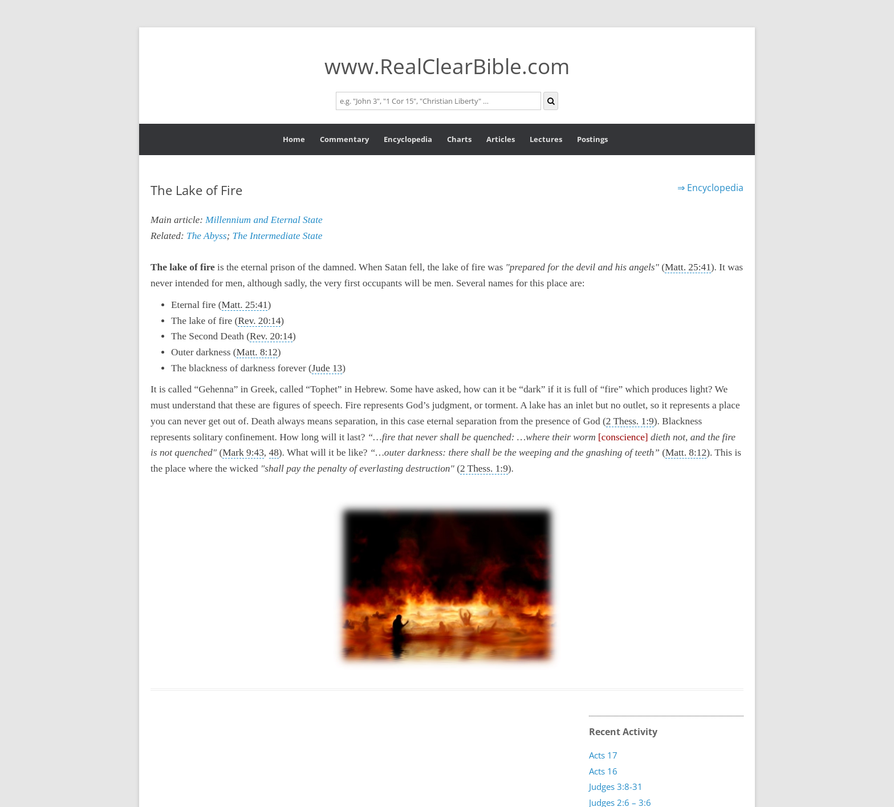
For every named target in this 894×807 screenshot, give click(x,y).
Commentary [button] (344, 139)
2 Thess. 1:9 (630, 421)
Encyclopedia (408, 139)
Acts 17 (603, 755)
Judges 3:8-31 (616, 786)
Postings (592, 139)
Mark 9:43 (243, 452)
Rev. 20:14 (259, 320)
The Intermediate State (278, 235)
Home (294, 139)
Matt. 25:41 (688, 267)
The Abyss (206, 235)
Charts (459, 139)
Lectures (546, 139)
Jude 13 (327, 368)
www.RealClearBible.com (447, 65)
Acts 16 (603, 771)
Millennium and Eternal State (264, 219)
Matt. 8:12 (257, 352)
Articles (500, 139)
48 (274, 452)
